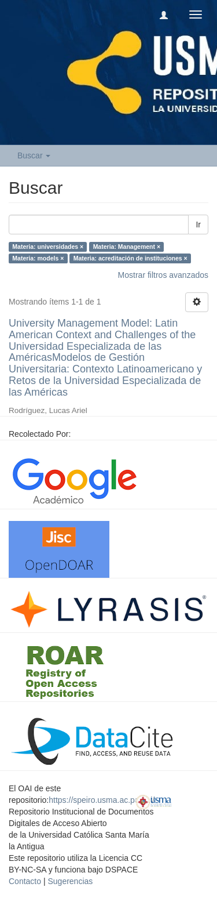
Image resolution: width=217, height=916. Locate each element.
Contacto (25, 881)
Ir (198, 224)
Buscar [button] (33, 155)
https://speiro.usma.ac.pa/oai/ (102, 800)
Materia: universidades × (47, 246)
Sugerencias (70, 881)
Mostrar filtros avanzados (163, 275)
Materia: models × (38, 258)
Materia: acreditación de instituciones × (130, 258)
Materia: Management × (126, 246)
